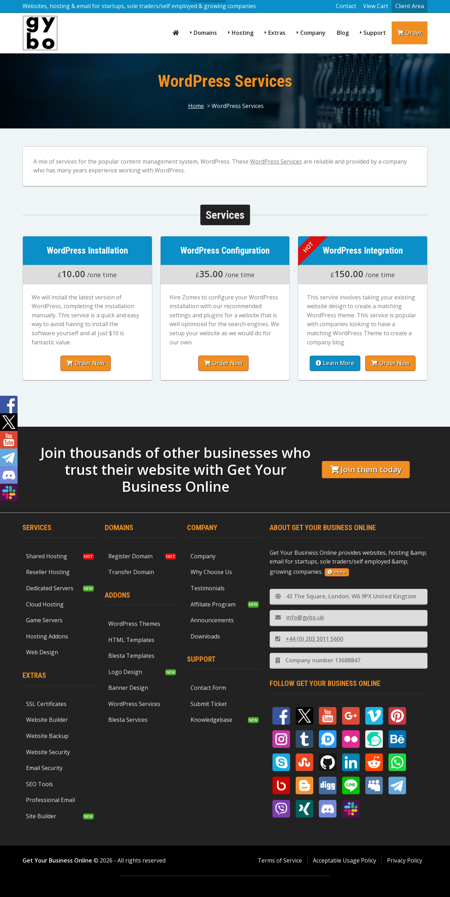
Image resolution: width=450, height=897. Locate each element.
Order (409, 33)
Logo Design (125, 672)
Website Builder (47, 720)
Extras (276, 33)
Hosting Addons (47, 636)
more (337, 572)
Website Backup (47, 736)
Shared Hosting (46, 556)
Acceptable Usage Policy (344, 860)
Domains (205, 33)
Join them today (366, 469)
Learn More (336, 363)
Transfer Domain (131, 572)
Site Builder (41, 816)
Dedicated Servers (49, 588)
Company (313, 33)
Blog (343, 33)
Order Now (84, 363)
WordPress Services (276, 161)
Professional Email (50, 800)
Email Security (44, 768)
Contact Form (208, 688)
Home (196, 106)
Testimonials (208, 588)
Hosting (242, 33)
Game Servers (44, 620)
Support (375, 33)
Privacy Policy (404, 860)
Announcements (212, 620)
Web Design (42, 652)
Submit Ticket (209, 704)
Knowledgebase (211, 720)
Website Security (48, 752)
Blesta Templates (131, 656)
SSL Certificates (46, 704)
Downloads (205, 636)
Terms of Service (280, 860)
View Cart (375, 6)
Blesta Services (128, 720)
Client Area (409, 6)
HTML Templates (131, 640)
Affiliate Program (213, 604)
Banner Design (128, 688)
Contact (346, 6)
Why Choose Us (211, 572)
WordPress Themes (134, 624)
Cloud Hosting (45, 604)
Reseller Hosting (48, 572)
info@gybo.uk (299, 617)
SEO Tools (39, 784)
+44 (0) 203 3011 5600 (309, 639)
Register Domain (130, 556)
